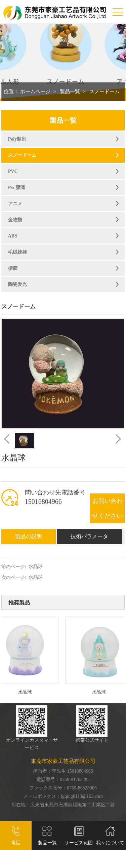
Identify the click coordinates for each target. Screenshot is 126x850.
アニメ (15, 203)
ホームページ (35, 91)
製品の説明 (28, 536)
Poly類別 (17, 139)
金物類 (15, 219)
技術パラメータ (89, 536)
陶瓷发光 (17, 284)
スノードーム (104, 91)
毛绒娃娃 (17, 252)
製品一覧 (70, 91)
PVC (13, 171)
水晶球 (36, 566)
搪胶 (12, 268)
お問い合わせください (107, 508)
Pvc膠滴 (16, 187)
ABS (12, 235)
